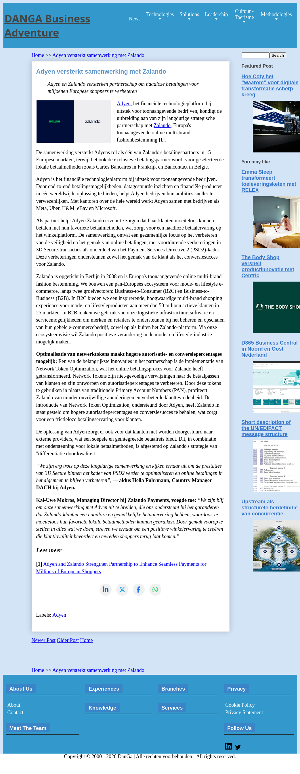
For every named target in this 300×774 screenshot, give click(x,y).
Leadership (216, 14)
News (134, 19)
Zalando (162, 125)
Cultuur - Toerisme (244, 14)
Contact (15, 713)
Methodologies (276, 14)
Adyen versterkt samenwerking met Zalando (98, 55)
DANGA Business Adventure (47, 26)
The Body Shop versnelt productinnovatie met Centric (268, 266)
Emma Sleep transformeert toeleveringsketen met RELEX (269, 181)
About (13, 705)
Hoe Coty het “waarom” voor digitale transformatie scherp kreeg (270, 86)
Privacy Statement (244, 713)
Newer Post (44, 640)
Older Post (68, 640)
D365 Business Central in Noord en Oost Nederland (270, 349)
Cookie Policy (240, 705)
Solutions (189, 14)
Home (39, 55)
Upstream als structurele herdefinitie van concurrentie (270, 508)
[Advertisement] (99, 657)
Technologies (160, 14)
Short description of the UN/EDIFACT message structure (266, 428)
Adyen (124, 103)
